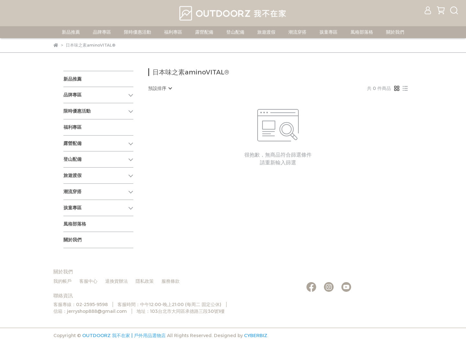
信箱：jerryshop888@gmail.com (90, 311)
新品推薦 (71, 32)
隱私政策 (145, 281)
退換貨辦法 (116, 281)
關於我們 (395, 32)
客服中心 (88, 281)
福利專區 (173, 32)
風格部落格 (361, 32)
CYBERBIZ (255, 335)
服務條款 (170, 281)
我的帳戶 (62, 281)
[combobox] (160, 88)
